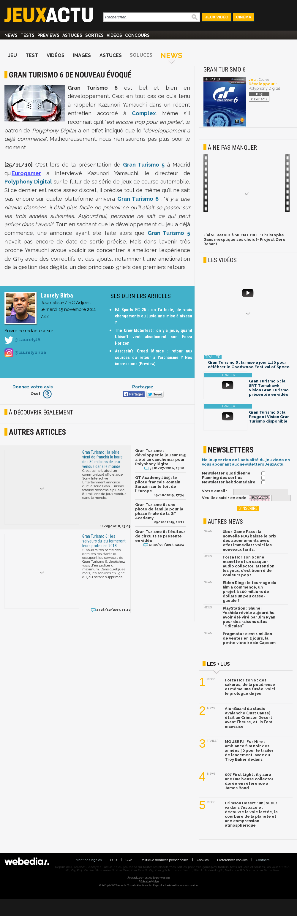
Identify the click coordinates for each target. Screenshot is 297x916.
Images (82, 55)
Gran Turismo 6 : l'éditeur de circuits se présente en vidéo (160, 536)
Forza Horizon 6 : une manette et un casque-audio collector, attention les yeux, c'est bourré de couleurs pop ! (248, 566)
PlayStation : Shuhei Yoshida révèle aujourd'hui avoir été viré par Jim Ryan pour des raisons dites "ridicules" (249, 617)
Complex (144, 113)
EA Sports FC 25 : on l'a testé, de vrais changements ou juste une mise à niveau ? (153, 316)
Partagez (142, 387)
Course (264, 80)
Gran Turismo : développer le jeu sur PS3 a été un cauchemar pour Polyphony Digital (160, 457)
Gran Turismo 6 (137, 199)
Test (32, 55)
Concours (137, 35)
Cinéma (243, 17)
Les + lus (218, 664)
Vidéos (114, 35)
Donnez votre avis (32, 387)
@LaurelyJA (22, 340)
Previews (48, 35)
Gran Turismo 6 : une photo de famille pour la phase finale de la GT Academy (159, 511)
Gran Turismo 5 (143, 165)
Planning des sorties (222, 477)
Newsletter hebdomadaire (228, 482)
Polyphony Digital (28, 181)
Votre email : (214, 491)
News (11, 35)
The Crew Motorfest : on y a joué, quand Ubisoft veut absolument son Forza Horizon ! (153, 337)
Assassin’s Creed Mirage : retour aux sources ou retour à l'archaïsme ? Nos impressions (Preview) (153, 357)
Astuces (72, 35)
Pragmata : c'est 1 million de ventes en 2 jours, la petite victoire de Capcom (249, 638)
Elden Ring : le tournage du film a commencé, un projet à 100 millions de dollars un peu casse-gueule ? (249, 591)
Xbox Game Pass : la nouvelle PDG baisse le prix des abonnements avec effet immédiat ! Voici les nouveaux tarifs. (249, 540)
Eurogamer (26, 173)
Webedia (165, 877)
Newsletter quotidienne (226, 473)
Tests (27, 35)
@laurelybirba (25, 352)
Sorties (94, 35)
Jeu (12, 55)
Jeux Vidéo (216, 17)
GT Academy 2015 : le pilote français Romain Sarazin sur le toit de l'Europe (157, 484)
